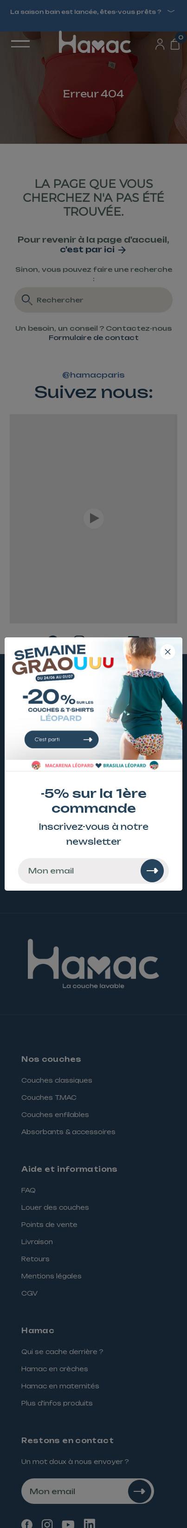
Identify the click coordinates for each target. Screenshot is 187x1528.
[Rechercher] (152, 870)
